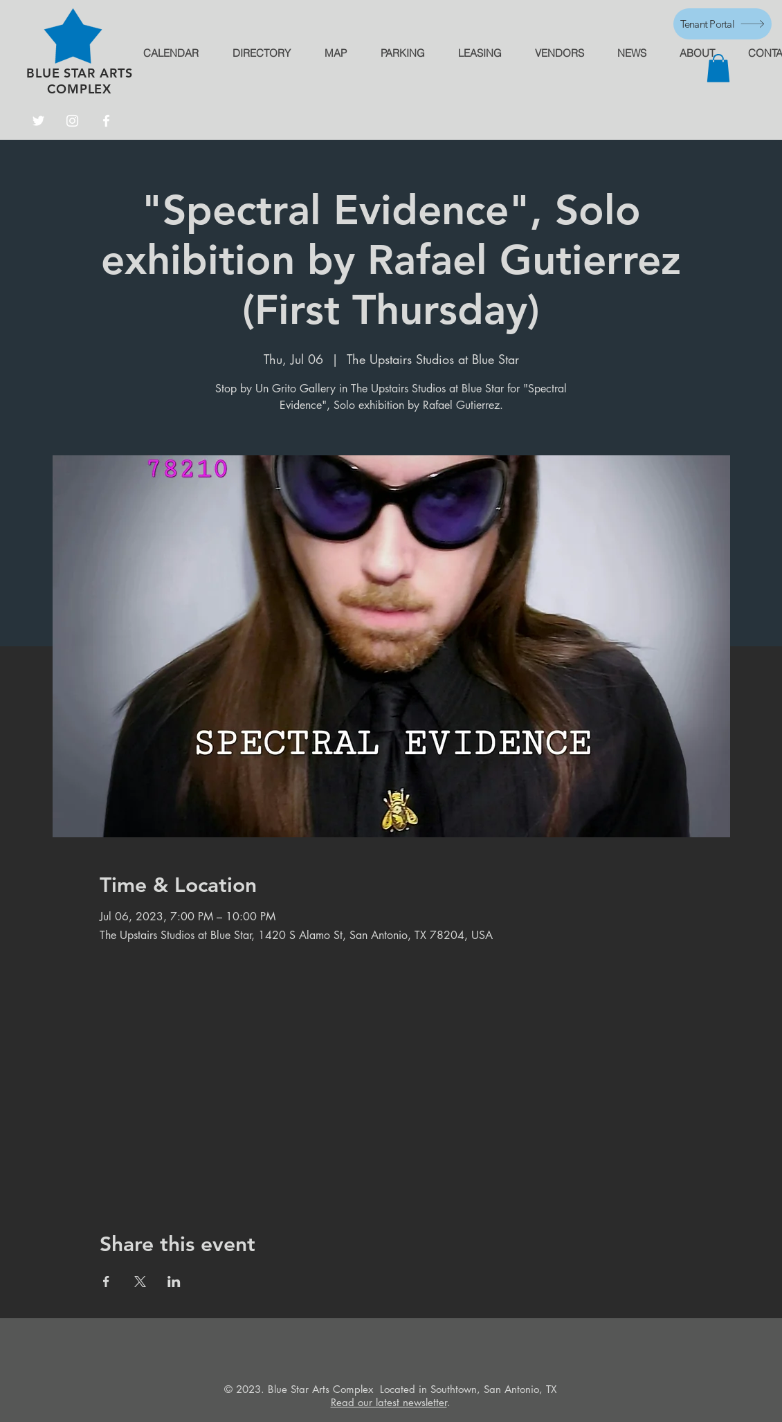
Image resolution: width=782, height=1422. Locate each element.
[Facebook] (106, 121)
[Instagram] (72, 121)
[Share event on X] (140, 1281)
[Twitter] (38, 121)
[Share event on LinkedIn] (174, 1281)
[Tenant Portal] (722, 23)
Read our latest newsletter (389, 1402)
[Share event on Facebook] (106, 1281)
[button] (718, 68)
